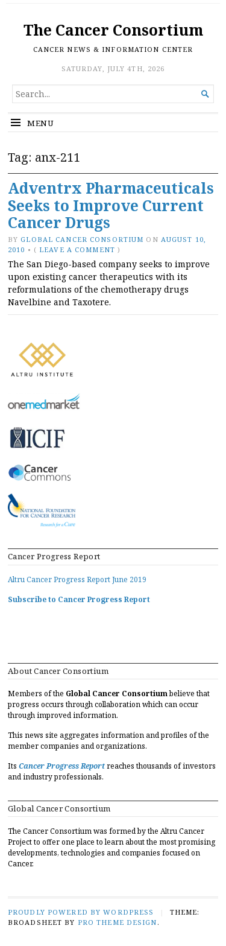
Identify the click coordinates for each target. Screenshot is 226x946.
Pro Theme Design (117, 922)
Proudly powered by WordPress (81, 911)
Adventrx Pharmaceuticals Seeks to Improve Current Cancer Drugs (111, 205)
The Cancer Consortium (113, 30)
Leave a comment (77, 249)
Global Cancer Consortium (81, 239)
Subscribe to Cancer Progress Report (79, 599)
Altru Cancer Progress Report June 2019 (77, 579)
